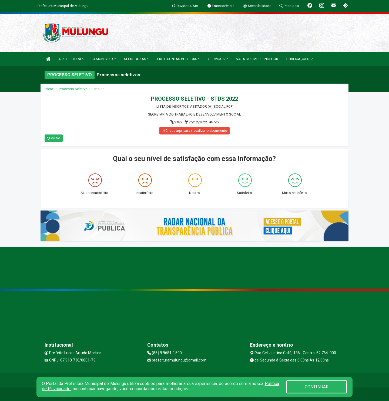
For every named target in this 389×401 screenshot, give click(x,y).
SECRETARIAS (136, 59)
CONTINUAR (316, 386)
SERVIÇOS (218, 59)
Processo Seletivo (73, 89)
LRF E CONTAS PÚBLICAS (178, 59)
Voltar (53, 138)
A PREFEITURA (71, 59)
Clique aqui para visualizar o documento (194, 131)
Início (49, 89)
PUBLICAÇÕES (299, 59)
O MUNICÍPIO (104, 59)
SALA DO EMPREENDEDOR (257, 59)
